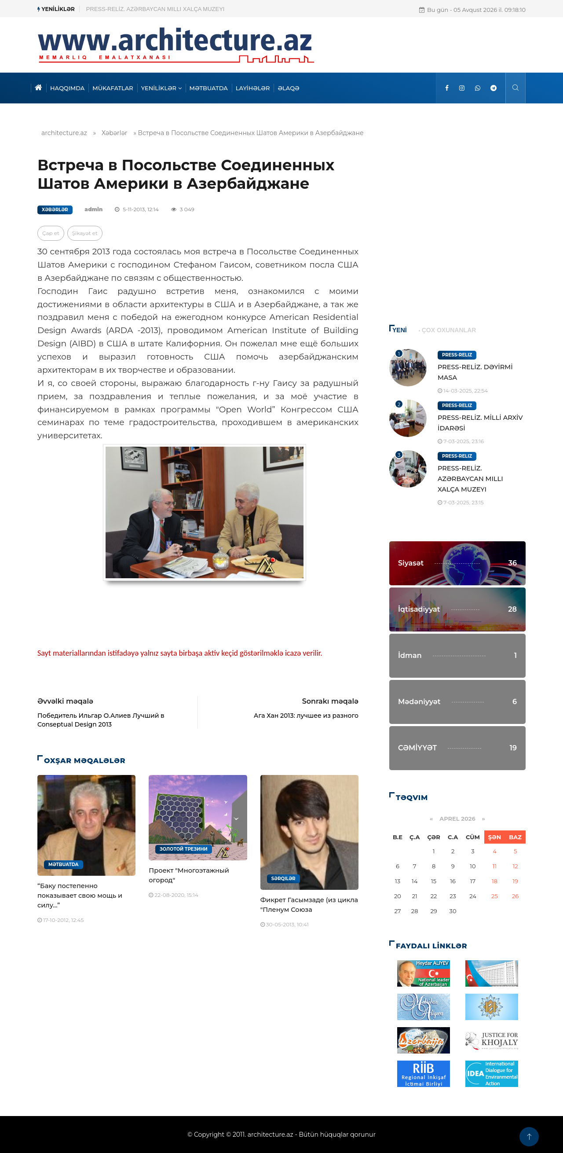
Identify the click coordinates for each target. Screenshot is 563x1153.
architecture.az (64, 133)
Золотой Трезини (183, 849)
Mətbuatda (63, 864)
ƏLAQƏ (288, 88)
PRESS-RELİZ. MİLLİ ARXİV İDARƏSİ (135, 9)
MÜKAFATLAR (112, 88)
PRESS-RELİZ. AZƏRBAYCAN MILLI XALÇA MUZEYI (470, 478)
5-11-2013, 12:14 (137, 209)
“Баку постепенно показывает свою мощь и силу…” (79, 895)
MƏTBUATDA (209, 88)
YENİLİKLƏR (161, 88)
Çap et (50, 233)
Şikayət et (85, 233)
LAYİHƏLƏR (253, 88)
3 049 (182, 209)
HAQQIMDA (67, 88)
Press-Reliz (457, 355)
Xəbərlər (115, 133)
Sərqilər (283, 878)
